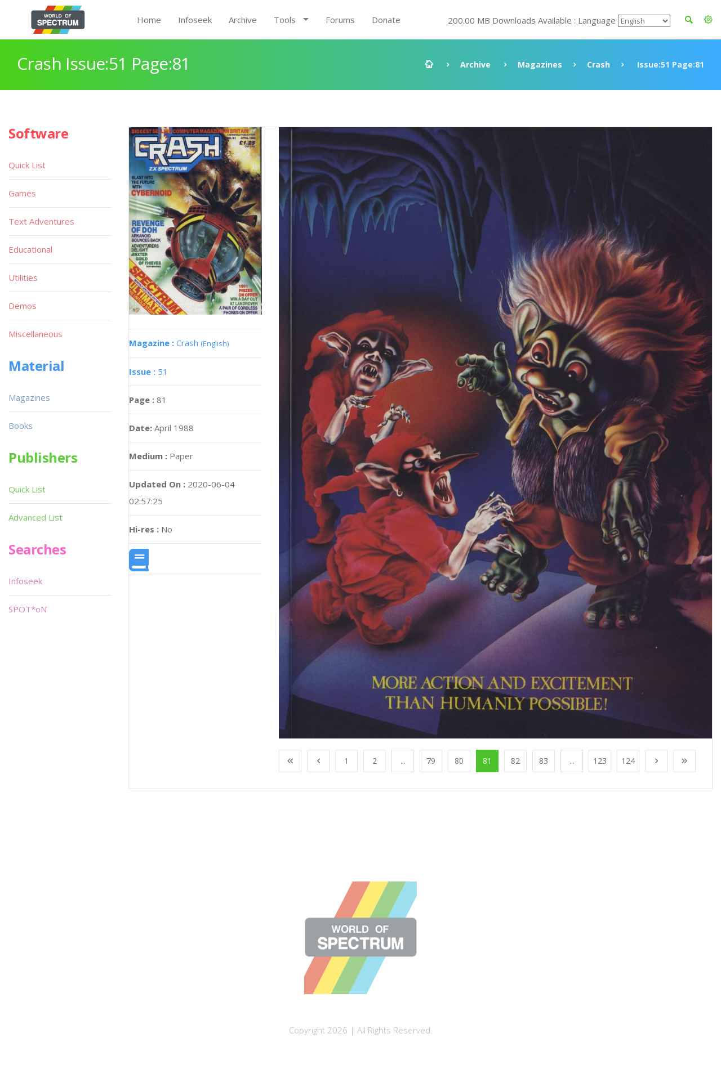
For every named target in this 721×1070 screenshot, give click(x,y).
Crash (598, 64)
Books (20, 425)
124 (628, 760)
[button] (708, 19)
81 (487, 760)
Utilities (23, 277)
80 (459, 760)
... (403, 760)
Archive (243, 19)
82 (515, 760)
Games (22, 193)
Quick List (27, 165)
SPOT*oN (27, 609)
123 (600, 760)
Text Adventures (41, 221)
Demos (22, 305)
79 (430, 760)
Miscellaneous (35, 333)
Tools (285, 19)
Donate (386, 19)
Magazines (540, 64)
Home (149, 19)
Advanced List (35, 517)
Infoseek (195, 19)
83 (543, 760)
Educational (30, 249)
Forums (340, 19)
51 (148, 371)
